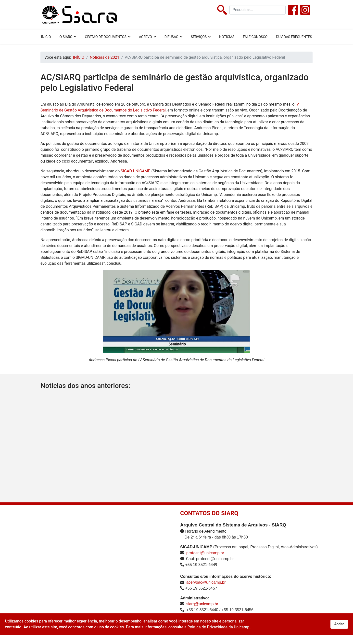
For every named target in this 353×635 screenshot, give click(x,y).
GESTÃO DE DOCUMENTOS (105, 37)
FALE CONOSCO (255, 37)
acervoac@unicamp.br (206, 582)
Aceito (339, 624)
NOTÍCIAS (226, 37)
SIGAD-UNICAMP (135, 171)
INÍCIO (46, 37)
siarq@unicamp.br (202, 604)
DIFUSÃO (171, 37)
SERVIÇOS (199, 37)
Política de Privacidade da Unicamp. (219, 627)
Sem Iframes (89, 565)
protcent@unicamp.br (205, 553)
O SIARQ (66, 37)
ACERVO (145, 37)
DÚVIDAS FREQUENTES (294, 37)
